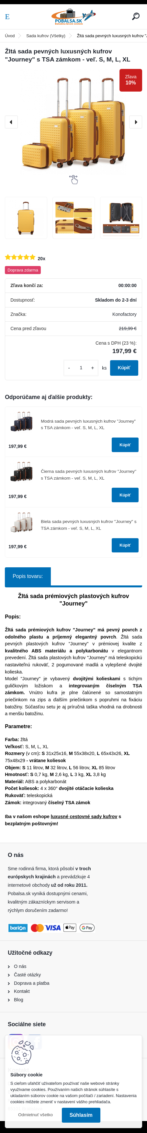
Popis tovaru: (28, 576)
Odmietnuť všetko (35, 1114)
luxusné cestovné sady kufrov (84, 816)
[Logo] (73, 16)
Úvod (10, 35)
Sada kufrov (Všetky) (45, 35)
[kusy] (80, 367)
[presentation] (11, 122)
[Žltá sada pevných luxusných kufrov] (26, 218)
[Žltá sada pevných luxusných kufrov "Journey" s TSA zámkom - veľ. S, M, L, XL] (73, 122)
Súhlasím (81, 1115)
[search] (136, 16)
